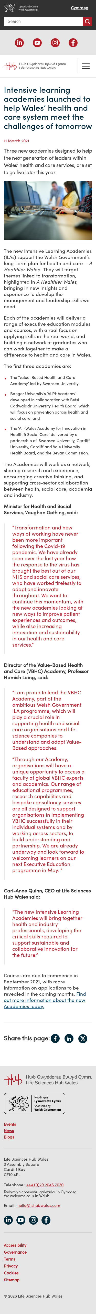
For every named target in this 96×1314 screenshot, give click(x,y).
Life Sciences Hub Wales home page (32, 66)
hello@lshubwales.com (38, 1205)
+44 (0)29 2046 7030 (44, 1184)
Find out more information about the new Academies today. (45, 1000)
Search (87, 21)
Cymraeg (79, 7)
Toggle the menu (85, 65)
